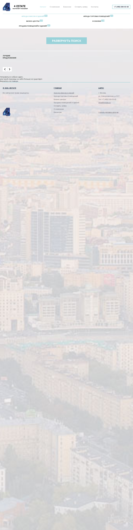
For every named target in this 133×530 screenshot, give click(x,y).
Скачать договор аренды (108, 112)
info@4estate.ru (104, 102)
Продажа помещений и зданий (33, 26)
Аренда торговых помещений (96, 16)
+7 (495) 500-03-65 (121, 7)
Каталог (43, 7)
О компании (55, 7)
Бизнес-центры (32, 21)
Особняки (96, 21)
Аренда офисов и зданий (33, 16)
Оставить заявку (81, 7)
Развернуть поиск (66, 41)
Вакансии (67, 7)
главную (14, 81)
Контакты (94, 7)
